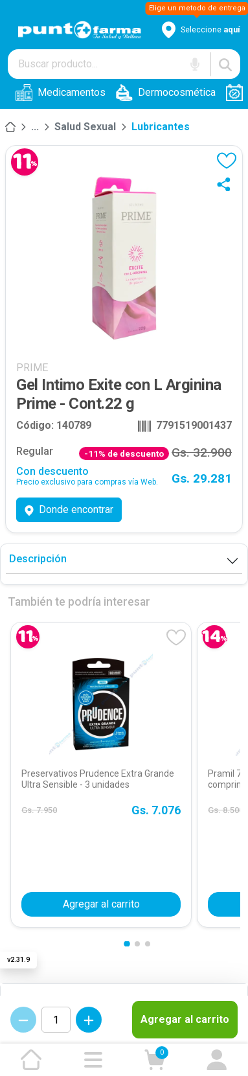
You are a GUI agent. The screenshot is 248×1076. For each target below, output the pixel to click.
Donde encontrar (69, 509)
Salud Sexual (85, 126)
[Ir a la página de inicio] (31, 1059)
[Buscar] (225, 64)
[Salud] (35, 127)
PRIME (32, 367)
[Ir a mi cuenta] (217, 1059)
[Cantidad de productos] (56, 1020)
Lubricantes (160, 126)
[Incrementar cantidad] (89, 1020)
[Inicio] (10, 127)
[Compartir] (226, 184)
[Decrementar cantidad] (23, 1020)
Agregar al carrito (185, 1019)
